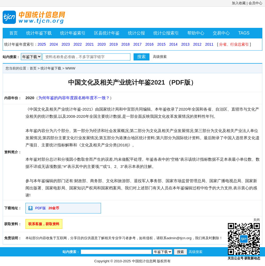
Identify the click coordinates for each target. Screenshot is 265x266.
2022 (77, 44)
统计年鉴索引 (73, 33)
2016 (149, 44)
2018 (125, 44)
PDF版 (40, 208)
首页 (13, 33)
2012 (197, 44)
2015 (161, 44)
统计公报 (136, 33)
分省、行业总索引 (234, 44)
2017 (137, 44)
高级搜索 (160, 57)
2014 (173, 44)
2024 (54, 44)
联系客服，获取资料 (43, 224)
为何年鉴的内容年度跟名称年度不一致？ (74, 97)
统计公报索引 (166, 33)
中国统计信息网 (144, 261)
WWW (70, 68)
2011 (209, 44)
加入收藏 (239, 3)
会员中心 (255, 3)
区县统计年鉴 (107, 33)
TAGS (243, 33)
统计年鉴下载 (39, 33)
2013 (185, 44)
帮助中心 (195, 33)
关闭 (256, 220)
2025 (42, 44)
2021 (90, 44)
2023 (65, 44)
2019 (113, 44)
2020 (102, 44)
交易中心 (221, 33)
